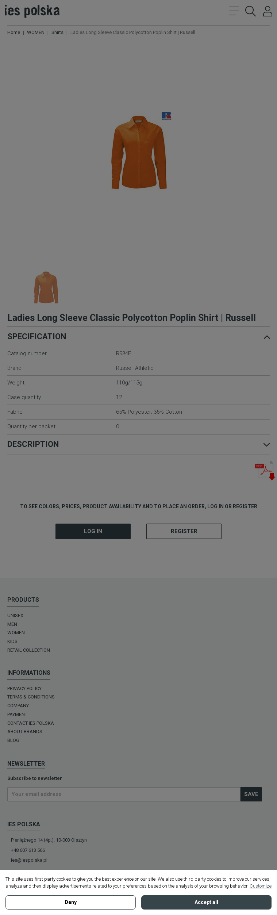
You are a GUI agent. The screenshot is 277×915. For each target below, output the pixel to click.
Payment (17, 714)
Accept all (206, 902)
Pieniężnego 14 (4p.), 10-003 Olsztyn (49, 840)
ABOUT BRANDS (24, 731)
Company (18, 705)
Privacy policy (24, 688)
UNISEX (15, 615)
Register (184, 531)
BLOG (13, 740)
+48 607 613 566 (28, 850)
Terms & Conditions (31, 697)
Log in (93, 531)
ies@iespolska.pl (29, 860)
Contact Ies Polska (30, 723)
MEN (12, 624)
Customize (261, 886)
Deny (71, 902)
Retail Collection (28, 650)
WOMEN (16, 632)
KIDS (12, 641)
